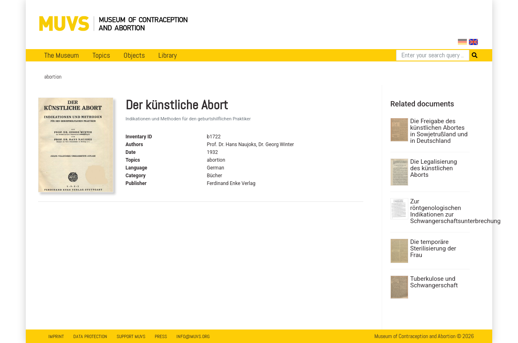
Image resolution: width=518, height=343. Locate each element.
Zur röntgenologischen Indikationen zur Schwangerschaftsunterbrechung (439, 211)
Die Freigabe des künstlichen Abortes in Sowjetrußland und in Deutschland (439, 131)
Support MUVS (131, 336)
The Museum (61, 55)
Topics (101, 55)
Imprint (56, 336)
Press (161, 336)
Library (167, 55)
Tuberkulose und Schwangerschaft (434, 282)
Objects (134, 55)
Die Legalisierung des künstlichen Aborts (433, 168)
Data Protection (90, 336)
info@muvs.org (192, 336)
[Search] (432, 55)
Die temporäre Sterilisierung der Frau (433, 248)
